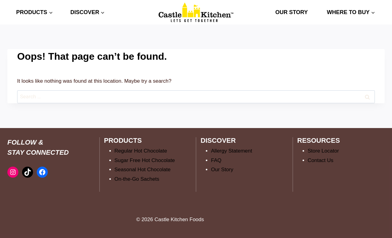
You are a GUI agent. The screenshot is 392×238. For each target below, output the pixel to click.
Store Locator (323, 151)
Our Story (222, 169)
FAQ (216, 160)
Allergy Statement (231, 151)
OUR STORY (291, 12)
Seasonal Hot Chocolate (143, 169)
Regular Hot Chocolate (141, 151)
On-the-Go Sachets (137, 179)
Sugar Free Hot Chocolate (145, 160)
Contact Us (321, 160)
